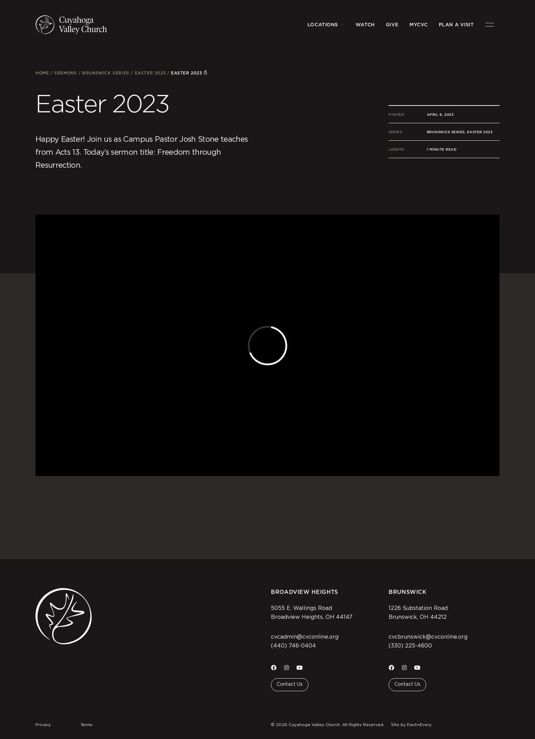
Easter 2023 (150, 72)
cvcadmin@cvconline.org (304, 637)
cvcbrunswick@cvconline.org (428, 637)
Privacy (43, 725)
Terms (86, 725)
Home (42, 72)
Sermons (65, 72)
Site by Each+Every (411, 725)
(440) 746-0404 (293, 646)
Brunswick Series (105, 72)
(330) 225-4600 (410, 646)
